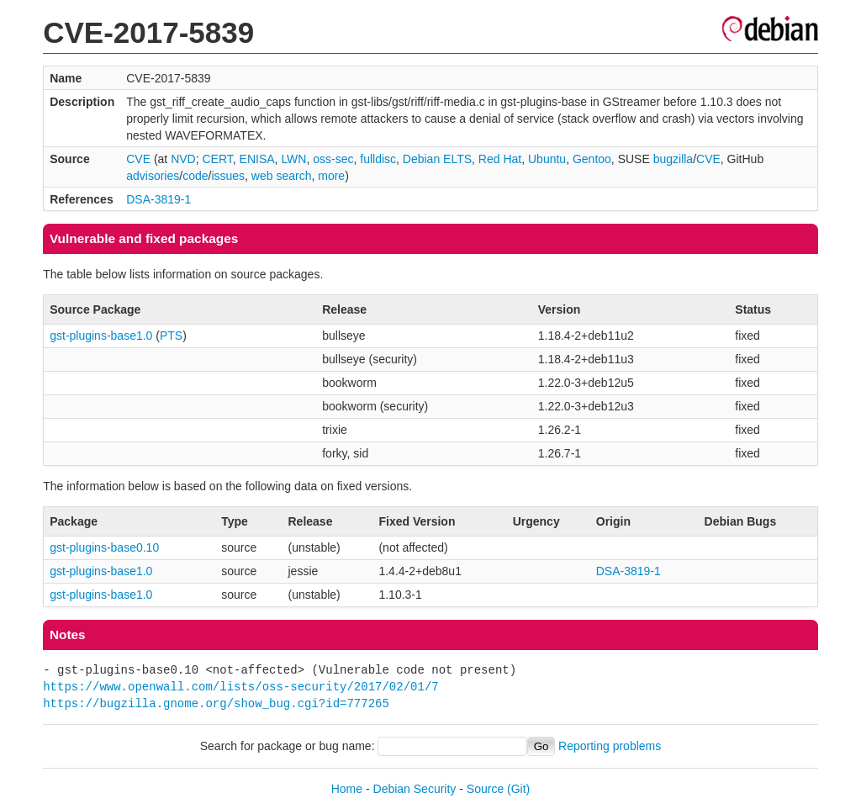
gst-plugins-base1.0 (101, 335)
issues (228, 175)
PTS (171, 335)
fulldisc (378, 159)
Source (485, 789)
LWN (293, 159)
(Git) (518, 789)
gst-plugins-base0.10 (104, 547)
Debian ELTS (437, 159)
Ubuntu (547, 159)
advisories (152, 175)
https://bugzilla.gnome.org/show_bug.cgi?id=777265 (216, 703)
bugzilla (673, 159)
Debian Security (415, 789)
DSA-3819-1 (158, 199)
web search (281, 175)
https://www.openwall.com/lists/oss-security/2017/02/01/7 (240, 687)
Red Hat (499, 159)
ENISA (257, 159)
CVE (138, 159)
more (331, 175)
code (195, 175)
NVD (183, 159)
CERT (217, 159)
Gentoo (592, 159)
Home (346, 789)
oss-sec (333, 159)
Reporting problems (609, 746)
